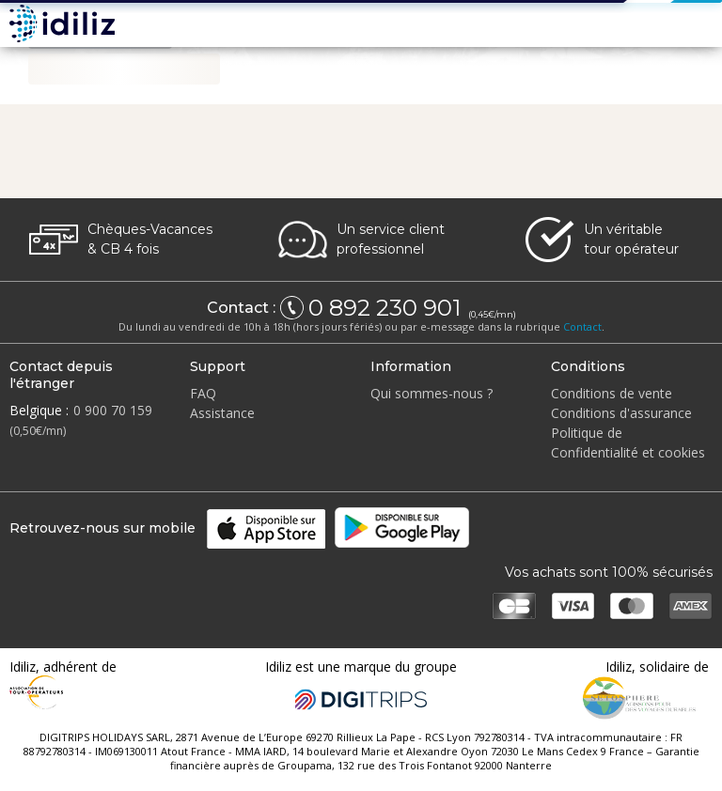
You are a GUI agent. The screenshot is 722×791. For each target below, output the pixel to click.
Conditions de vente (611, 393)
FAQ (203, 393)
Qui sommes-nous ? (431, 393)
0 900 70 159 (112, 410)
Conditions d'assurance (621, 413)
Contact (582, 326)
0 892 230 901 (387, 308)
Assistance (222, 413)
